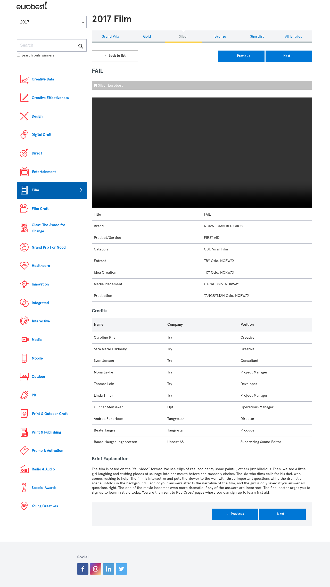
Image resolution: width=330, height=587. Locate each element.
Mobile (37, 358)
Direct (37, 153)
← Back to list (115, 56)
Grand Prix (110, 36)
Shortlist (257, 36)
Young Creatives (45, 506)
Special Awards (44, 488)
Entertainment (44, 172)
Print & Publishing (46, 432)
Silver (183, 36)
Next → (288, 56)
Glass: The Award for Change (48, 228)
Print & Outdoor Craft (50, 414)
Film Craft (40, 209)
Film (35, 190)
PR (34, 395)
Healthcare (41, 266)
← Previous (241, 56)
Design (37, 116)
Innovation (40, 284)
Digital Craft (41, 135)
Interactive (41, 321)
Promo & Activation (47, 451)
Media (37, 340)
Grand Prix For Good (48, 247)
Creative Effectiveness (50, 98)
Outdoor (38, 376)
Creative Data (43, 79)
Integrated (40, 303)
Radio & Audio (43, 469)
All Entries (293, 36)
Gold (147, 36)
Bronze (220, 36)
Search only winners (35, 55)
